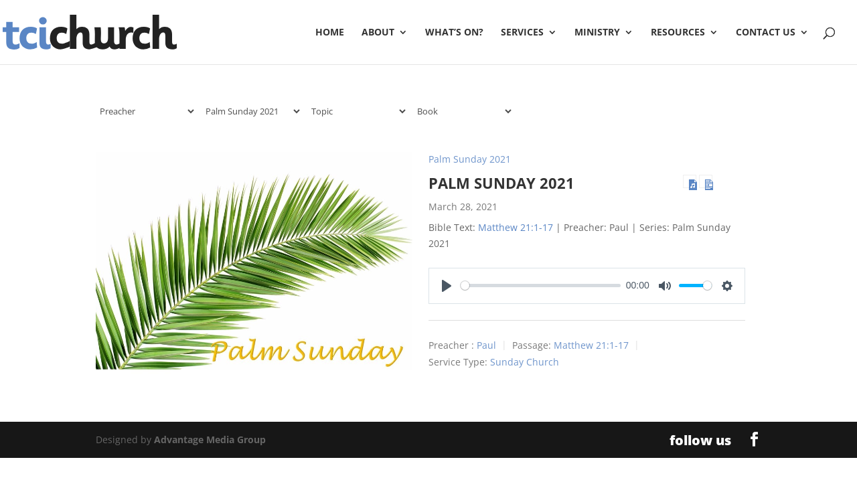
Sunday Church (524, 361)
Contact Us (765, 32)
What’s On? (454, 32)
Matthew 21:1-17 (515, 227)
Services (522, 32)
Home (329, 32)
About (378, 32)
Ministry (597, 32)
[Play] (446, 286)
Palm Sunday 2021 (469, 159)
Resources (678, 32)
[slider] (541, 285)
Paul (486, 345)
